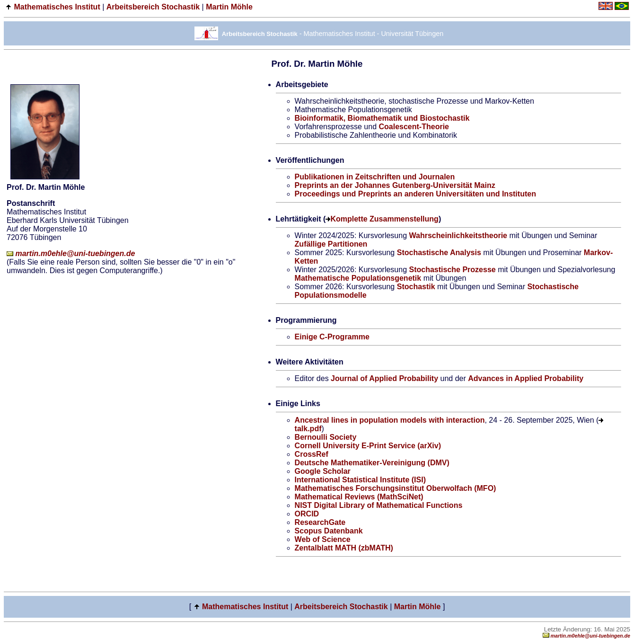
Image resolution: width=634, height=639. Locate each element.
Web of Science (323, 539)
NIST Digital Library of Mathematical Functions (379, 505)
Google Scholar (323, 471)
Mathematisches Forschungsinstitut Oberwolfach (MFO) (395, 488)
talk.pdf (308, 429)
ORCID (307, 514)
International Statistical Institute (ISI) (360, 480)
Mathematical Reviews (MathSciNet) (359, 497)
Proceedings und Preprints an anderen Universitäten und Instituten (415, 194)
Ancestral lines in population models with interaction (390, 420)
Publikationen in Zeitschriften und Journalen (375, 177)
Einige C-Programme (332, 337)
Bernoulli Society (326, 437)
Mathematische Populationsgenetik (358, 278)
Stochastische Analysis (439, 252)
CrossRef (311, 454)
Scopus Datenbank (329, 531)
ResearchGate (320, 522)
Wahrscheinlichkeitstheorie (458, 235)
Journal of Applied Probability (384, 378)
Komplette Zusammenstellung (384, 219)
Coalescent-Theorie (414, 127)
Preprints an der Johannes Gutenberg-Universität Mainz (395, 185)
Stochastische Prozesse (452, 270)
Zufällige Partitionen (331, 244)
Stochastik (416, 287)
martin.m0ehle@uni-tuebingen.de (71, 253)
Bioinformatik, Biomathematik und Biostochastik (382, 118)
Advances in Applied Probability (525, 378)
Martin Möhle (229, 7)
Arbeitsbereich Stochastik (153, 7)
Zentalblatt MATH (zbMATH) (344, 548)
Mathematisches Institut (57, 7)
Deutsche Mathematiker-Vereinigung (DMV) (372, 463)
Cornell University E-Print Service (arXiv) (368, 446)
